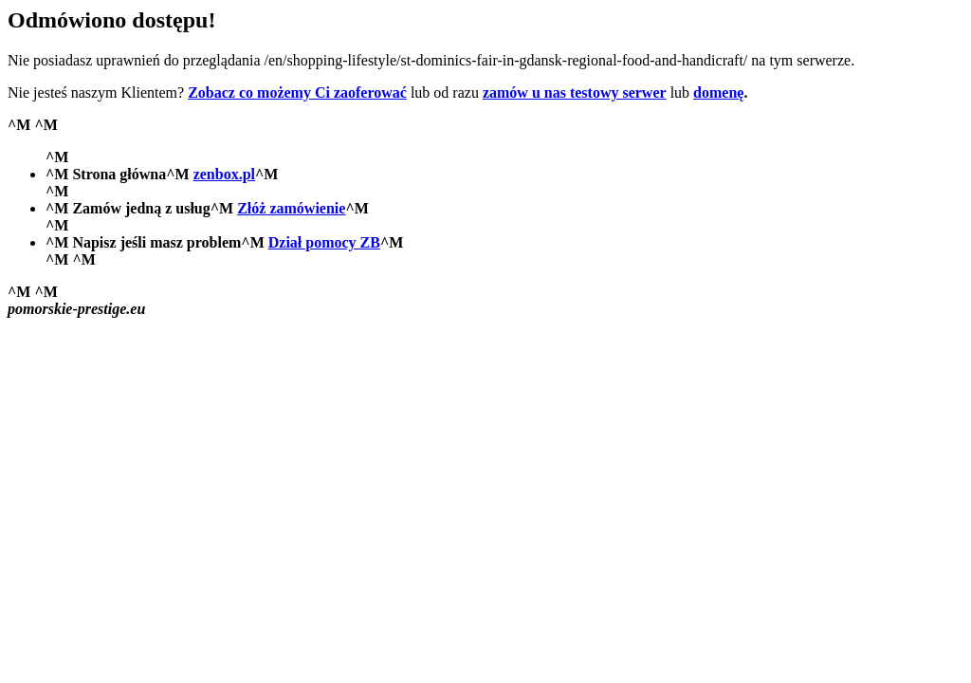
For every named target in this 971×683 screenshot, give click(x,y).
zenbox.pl (224, 174)
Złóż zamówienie (291, 208)
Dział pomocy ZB (324, 242)
